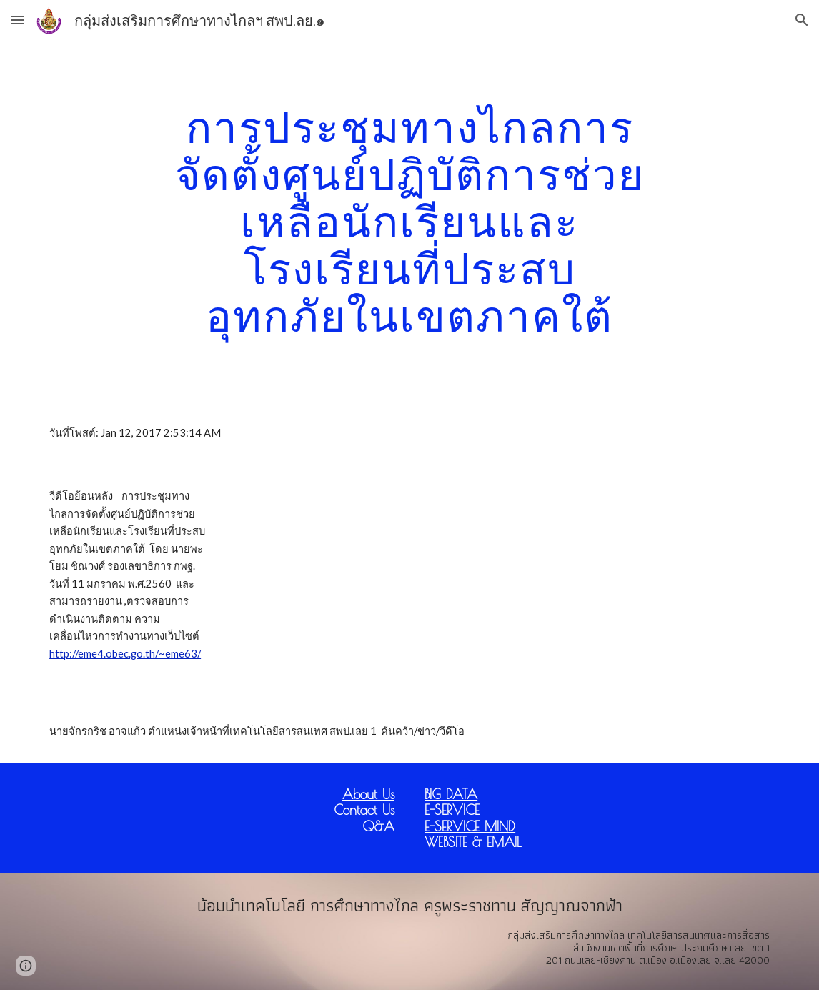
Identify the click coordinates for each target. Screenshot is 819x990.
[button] (17, 19)
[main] (409, 221)
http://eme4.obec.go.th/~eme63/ (125, 654)
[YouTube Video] (410, 582)
